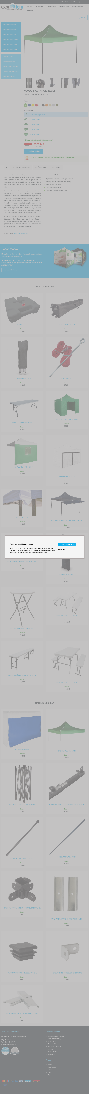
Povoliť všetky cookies (67, 544)
